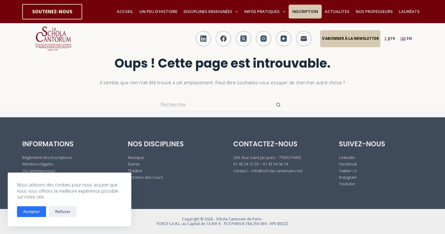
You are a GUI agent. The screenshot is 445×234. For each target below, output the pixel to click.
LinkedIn (347, 157)
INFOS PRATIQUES (266, 11)
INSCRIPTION (305, 11)
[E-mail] (304, 38)
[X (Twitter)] (243, 38)
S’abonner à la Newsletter (350, 38)
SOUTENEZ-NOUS (52, 11)
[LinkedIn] (203, 38)
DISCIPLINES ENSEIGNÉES (212, 11)
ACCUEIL (125, 11)
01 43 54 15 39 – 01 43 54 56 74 (260, 164)
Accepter (31, 211)
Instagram (348, 177)
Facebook (348, 164)
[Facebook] (223, 38)
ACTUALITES (337, 11)
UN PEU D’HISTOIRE (158, 11)
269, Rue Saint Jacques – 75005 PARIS (267, 157)
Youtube (347, 183)
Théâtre (135, 170)
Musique (136, 157)
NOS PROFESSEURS (374, 11)
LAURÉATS (409, 11)
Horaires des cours (145, 177)
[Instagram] (263, 38)
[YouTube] (283, 38)
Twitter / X (348, 170)
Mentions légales (37, 164)
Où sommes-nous (38, 170)
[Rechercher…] (216, 104)
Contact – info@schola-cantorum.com (268, 170)
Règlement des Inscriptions (47, 157)
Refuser (62, 211)
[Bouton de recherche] (278, 104)
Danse (134, 164)
